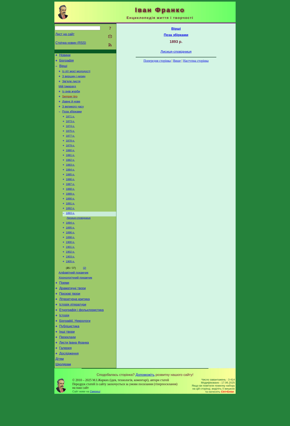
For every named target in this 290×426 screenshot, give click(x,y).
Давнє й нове (71, 107)
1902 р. (70, 270)
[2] (84, 287)
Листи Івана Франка (74, 370)
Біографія (66, 61)
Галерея (65, 376)
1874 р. (70, 134)
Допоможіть (145, 405)
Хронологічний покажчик (75, 298)
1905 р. (70, 281)
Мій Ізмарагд (67, 90)
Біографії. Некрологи (74, 346)
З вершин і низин (74, 79)
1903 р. (70, 275)
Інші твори (67, 358)
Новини (64, 55)
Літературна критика (74, 322)
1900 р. (70, 260)
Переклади (67, 364)
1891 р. (70, 218)
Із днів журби (71, 96)
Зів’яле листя (71, 85)
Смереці (95, 422)
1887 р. (70, 197)
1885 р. (70, 186)
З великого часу (73, 113)
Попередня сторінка (157, 60)
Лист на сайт (65, 34)
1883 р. (70, 176)
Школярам (63, 395)
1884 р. (70, 181)
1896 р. (70, 249)
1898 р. (70, 254)
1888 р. (70, 202)
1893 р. (70, 228)
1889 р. (70, 207)
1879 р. (70, 155)
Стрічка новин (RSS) (70, 42)
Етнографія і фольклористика (81, 334)
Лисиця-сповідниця (78, 234)
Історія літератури (72, 328)
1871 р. (70, 124)
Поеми (64, 304)
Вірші (63, 67)
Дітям (59, 389)
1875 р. (70, 139)
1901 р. (70, 265)
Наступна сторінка (195, 60)
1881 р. (70, 166)
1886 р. (70, 192)
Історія (64, 340)
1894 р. (70, 239)
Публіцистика (69, 352)
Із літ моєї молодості (76, 73)
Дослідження (69, 383)
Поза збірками (72, 118)
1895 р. (70, 244)
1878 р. (70, 150)
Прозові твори (69, 316)
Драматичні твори (72, 310)
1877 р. (70, 145)
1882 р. (70, 171)
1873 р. (70, 129)
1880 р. (70, 160)
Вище (177, 60)
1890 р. (70, 213)
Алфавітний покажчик (73, 293)
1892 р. (70, 223)
